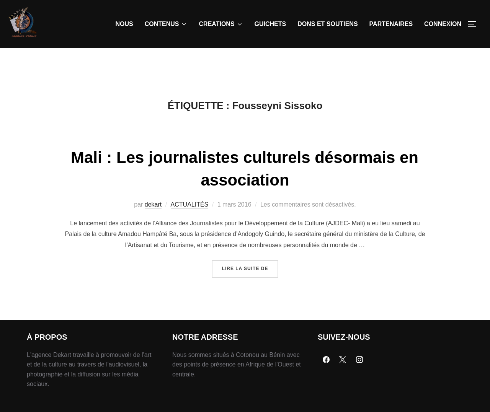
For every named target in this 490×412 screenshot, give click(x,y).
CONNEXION (442, 24)
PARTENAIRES (391, 24)
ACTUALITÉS (190, 222)
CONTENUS (166, 24)
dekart (153, 222)
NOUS (124, 24)
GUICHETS (270, 24)
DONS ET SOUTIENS (327, 24)
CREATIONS (221, 24)
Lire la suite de (250, 283)
